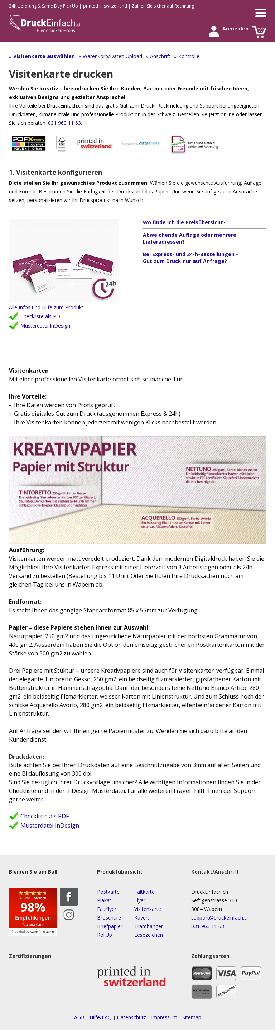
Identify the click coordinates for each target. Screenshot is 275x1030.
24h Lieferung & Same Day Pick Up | (45, 6)
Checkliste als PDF (41, 316)
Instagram (69, 914)
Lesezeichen (148, 934)
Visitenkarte (147, 909)
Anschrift (160, 56)
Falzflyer (106, 909)
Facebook (69, 897)
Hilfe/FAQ (101, 1017)
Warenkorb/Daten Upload (112, 56)
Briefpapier (109, 926)
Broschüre (109, 917)
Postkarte (108, 891)
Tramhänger (148, 926)
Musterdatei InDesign (45, 326)
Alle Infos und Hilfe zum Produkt (46, 307)
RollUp (104, 934)
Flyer (139, 900)
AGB (79, 1017)
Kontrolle (188, 56)
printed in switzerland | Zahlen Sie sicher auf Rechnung (138, 6)
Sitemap (191, 1017)
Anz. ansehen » (33, 924)
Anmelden (213, 31)
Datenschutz (131, 1017)
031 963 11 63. (64, 122)
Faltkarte (144, 891)
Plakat (104, 900)
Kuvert (141, 917)
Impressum (164, 1017)
